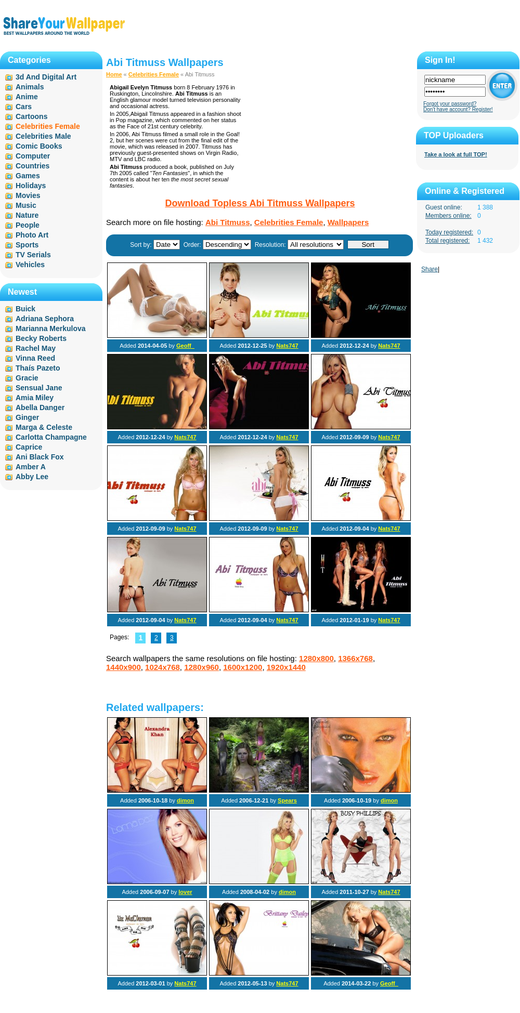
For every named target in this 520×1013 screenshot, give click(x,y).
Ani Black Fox (40, 457)
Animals (30, 87)
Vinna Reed (35, 358)
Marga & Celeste (44, 427)
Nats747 (287, 346)
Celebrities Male (43, 136)
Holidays (31, 185)
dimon (185, 800)
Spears (287, 800)
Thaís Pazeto (38, 368)
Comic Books (39, 146)
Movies (28, 195)
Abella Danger (40, 407)
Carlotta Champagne (51, 437)
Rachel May (36, 348)
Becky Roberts (41, 338)
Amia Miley (35, 397)
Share (429, 269)
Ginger (27, 417)
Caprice (29, 447)
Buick (25, 309)
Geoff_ (185, 346)
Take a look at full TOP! (455, 154)
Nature (27, 215)
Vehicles (30, 264)
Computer (33, 156)
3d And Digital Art (46, 77)
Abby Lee (32, 476)
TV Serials (33, 255)
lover (185, 892)
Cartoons (31, 116)
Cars (24, 106)
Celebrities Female (153, 74)
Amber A (31, 467)
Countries (32, 166)
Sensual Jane (39, 388)
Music (26, 205)
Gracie (27, 378)
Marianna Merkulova (51, 328)
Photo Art (32, 235)
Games (28, 176)
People (28, 225)
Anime (27, 97)
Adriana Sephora (45, 318)
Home (114, 74)
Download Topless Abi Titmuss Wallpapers (260, 203)
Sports (27, 245)
